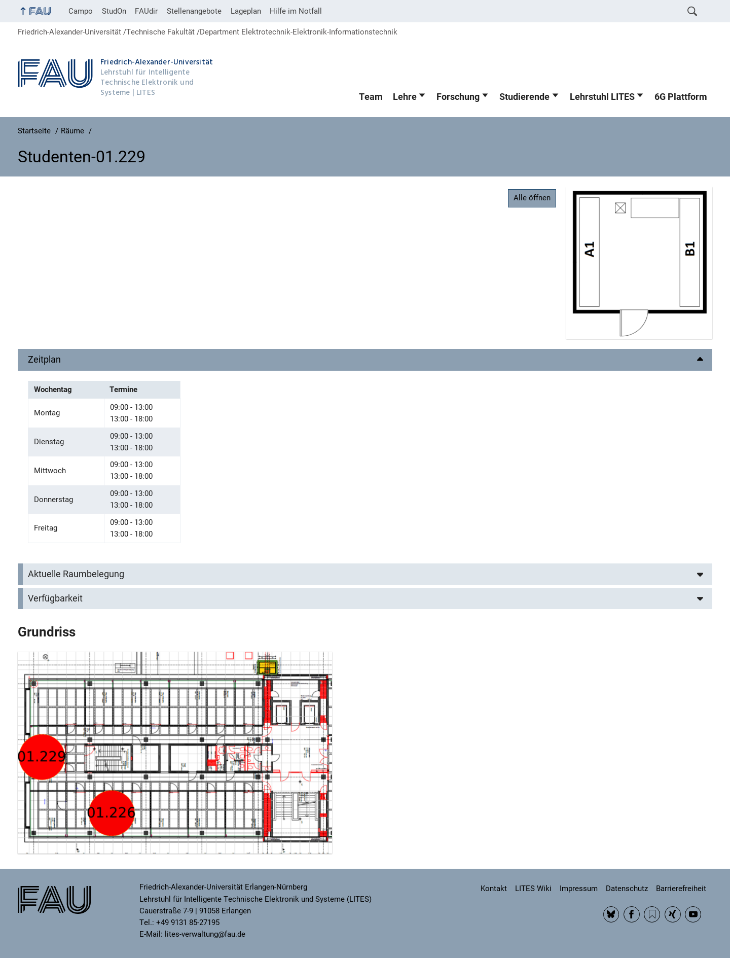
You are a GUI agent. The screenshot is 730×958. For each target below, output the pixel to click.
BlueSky (611, 914)
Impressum (579, 888)
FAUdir (146, 11)
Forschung (458, 97)
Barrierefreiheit (681, 888)
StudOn (114, 11)
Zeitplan (44, 359)
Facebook (632, 914)
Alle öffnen (532, 197)
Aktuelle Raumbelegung (76, 574)
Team (371, 97)
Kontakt (494, 888)
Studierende (524, 97)
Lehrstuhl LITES (602, 97)
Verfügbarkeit (55, 598)
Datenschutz (627, 888)
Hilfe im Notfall (296, 11)
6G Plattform (680, 97)
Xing (673, 914)
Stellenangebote (194, 11)
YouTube (693, 914)
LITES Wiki (533, 888)
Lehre (405, 97)
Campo (80, 11)
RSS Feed (652, 914)
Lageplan (246, 11)
